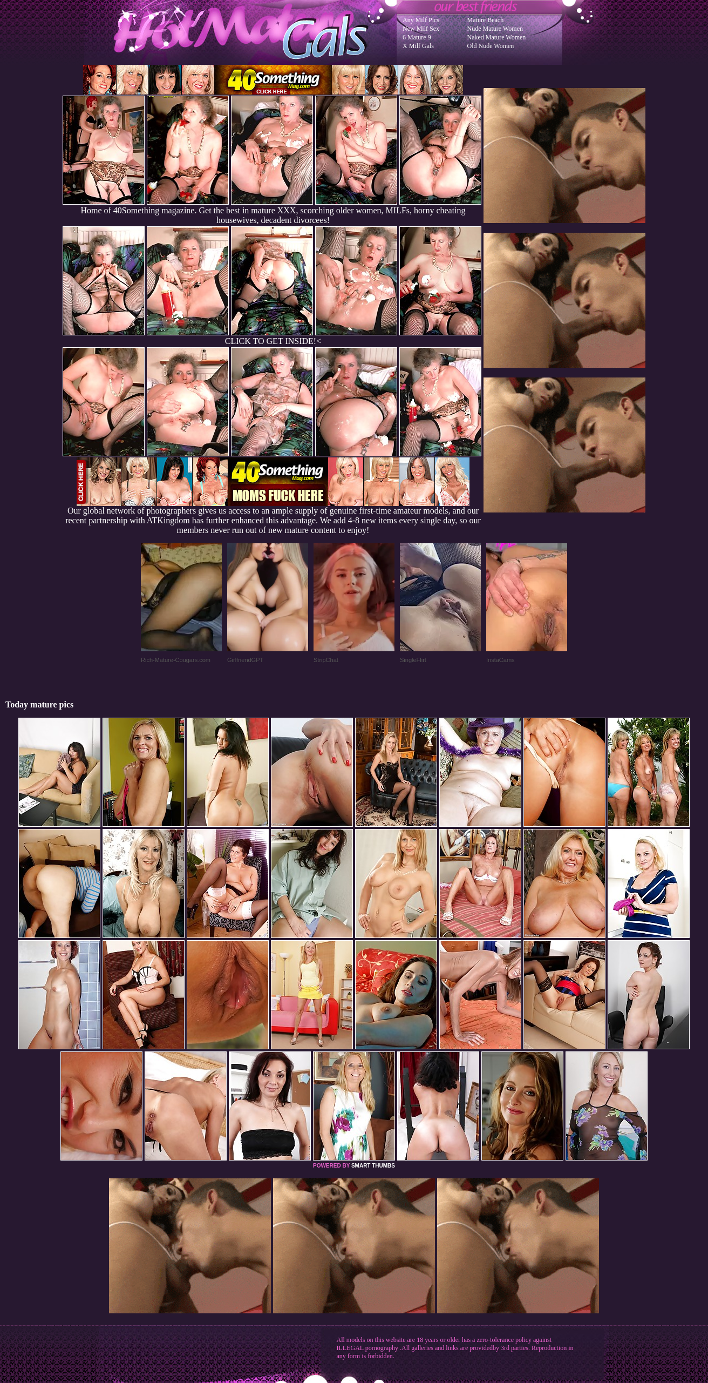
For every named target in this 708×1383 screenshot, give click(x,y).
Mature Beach (485, 20)
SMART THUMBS (373, 1166)
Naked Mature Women (496, 37)
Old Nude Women (490, 46)
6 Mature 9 (417, 37)
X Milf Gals (418, 46)
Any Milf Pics (421, 20)
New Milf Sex (421, 28)
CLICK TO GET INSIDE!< (273, 341)
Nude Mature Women (495, 28)
